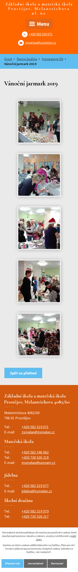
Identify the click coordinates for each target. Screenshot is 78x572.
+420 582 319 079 (35, 511)
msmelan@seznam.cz (38, 462)
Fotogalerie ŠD (52, 59)
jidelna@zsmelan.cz (37, 491)
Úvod (8, 59)
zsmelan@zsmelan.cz (40, 43)
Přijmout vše (12, 563)
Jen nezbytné (35, 563)
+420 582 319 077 (35, 485)
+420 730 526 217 (35, 516)
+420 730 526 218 (35, 457)
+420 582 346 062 (35, 452)
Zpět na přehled (23, 373)
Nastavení (57, 563)
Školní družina (27, 59)
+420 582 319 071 (40, 34)
